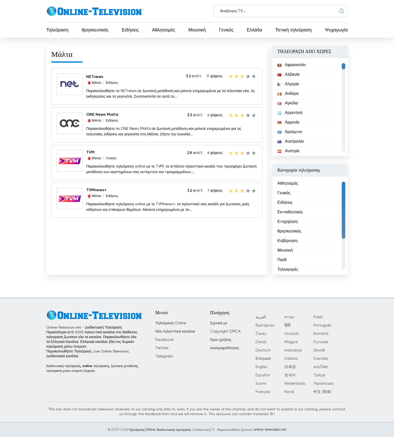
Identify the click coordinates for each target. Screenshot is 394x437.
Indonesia (293, 350)
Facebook (164, 340)
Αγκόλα (287, 103)
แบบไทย (320, 367)
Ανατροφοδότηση (224, 348)
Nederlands (294, 383)
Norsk (289, 392)
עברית (289, 317)
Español (263, 375)
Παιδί (282, 260)
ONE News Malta (102, 115)
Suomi (261, 383)
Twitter (162, 348)
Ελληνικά (263, 359)
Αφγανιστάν (291, 65)
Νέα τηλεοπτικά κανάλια (175, 331)
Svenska (320, 359)
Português (322, 325)
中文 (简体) (322, 392)
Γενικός (226, 30)
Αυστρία (288, 151)
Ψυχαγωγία (336, 30)
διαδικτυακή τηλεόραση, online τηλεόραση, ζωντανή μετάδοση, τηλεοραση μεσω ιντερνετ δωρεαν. (92, 368)
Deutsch (263, 350)
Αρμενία (288, 123)
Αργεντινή (290, 113)
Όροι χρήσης (220, 340)
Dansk (261, 342)
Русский (320, 342)
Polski (318, 317)
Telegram (164, 356)
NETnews (94, 77)
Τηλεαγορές (287, 270)
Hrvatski (291, 334)
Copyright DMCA (225, 331)
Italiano (291, 359)
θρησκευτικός (95, 30)
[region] (310, 107)
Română (320, 334)
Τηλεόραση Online (170, 323)
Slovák (319, 350)
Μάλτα (96, 83)
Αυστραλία (290, 142)
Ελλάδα (254, 30)
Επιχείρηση (287, 222)
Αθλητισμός (163, 30)
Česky (261, 334)
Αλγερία (288, 84)
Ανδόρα (288, 94)
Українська (323, 383)
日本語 (290, 367)
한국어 (290, 375)
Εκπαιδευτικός (290, 212)
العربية (261, 317)
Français (263, 392)
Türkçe (319, 375)
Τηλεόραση (57, 30)
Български (265, 325)
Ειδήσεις (130, 30)
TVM (90, 152)
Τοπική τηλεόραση (293, 30)
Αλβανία (288, 75)
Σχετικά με (218, 323)
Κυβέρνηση (287, 241)
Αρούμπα (289, 132)
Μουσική (197, 30)
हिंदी (287, 325)
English (261, 367)
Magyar (291, 342)
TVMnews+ (96, 190)
